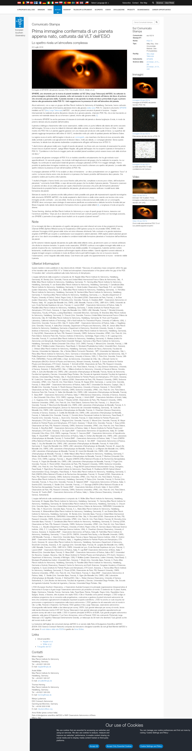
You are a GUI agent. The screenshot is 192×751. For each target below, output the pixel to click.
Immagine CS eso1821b (141, 134)
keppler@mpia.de (44, 667)
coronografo (79, 137)
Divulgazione (119, 10)
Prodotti (131, 10)
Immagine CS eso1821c (141, 164)
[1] (97, 115)
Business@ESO (143, 10)
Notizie (58, 11)
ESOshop (67, 10)
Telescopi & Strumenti (82, 10)
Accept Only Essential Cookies (119, 746)
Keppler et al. (48, 641)
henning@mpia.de (44, 695)
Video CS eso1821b (140, 221)
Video (50, 10)
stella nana (91, 108)
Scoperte (99, 10)
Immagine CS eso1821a (141, 100)
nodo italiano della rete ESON (52, 629)
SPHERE (123, 108)
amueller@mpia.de (45, 681)
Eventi (108, 10)
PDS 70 (149, 41)
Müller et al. (47, 644)
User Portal (169, 3)
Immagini (41, 10)
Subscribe (126, 3)
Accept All (94, 746)
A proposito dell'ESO (26, 10)
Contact (135, 3)
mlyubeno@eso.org (45, 709)
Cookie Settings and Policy (151, 746)
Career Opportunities (161, 10)
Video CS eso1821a (140, 195)
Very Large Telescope (54, 110)
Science (160, 3)
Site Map (143, 3)
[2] (98, 205)
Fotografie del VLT (44, 647)
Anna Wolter (79, 629)
